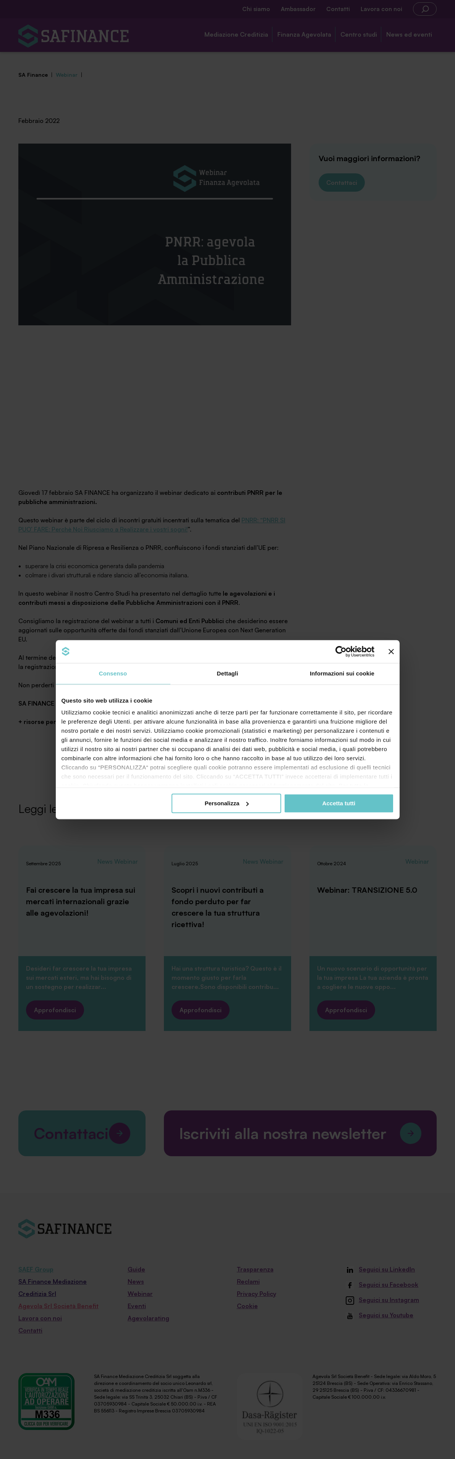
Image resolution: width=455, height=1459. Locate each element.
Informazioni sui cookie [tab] (342, 673)
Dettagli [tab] (227, 673)
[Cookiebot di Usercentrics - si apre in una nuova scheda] (341, 651)
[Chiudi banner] (391, 651)
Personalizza (227, 803)
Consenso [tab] (113, 673)
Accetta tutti (339, 803)
